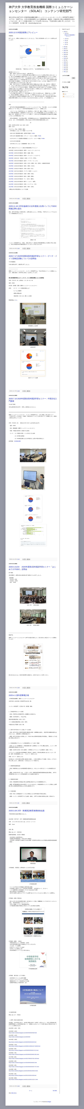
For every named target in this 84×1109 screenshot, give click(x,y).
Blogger (49, 1101)
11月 (66, 38)
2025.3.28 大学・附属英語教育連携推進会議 (26, 811)
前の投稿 (55, 1090)
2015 (65, 64)
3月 (66, 44)
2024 (65, 46)
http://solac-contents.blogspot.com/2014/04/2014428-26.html (23, 1070)
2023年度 (11, 155)
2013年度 (11, 181)
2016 (65, 62)
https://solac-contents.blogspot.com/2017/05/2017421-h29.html (24, 1058)
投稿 (64, 94)
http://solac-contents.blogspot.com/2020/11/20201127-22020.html (24, 1046)
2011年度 (11, 186)
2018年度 (11, 168)
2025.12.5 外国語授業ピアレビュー (23, 32)
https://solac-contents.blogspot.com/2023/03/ (19, 1036)
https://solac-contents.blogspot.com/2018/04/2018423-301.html (24, 1054)
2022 (65, 50)
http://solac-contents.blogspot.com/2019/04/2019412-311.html (23, 1050)
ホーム (30, 1090)
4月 (66, 42)
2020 (65, 54)
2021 (65, 52)
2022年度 (11, 158)
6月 (66, 40)
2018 (65, 58)
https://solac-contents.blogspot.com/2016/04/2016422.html (23, 1062)
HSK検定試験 (17, 441)
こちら (15, 300)
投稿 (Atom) (13, 1093)
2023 (65, 48)
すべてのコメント (67, 96)
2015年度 (11, 176)
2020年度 (11, 163)
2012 (65, 69)
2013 (65, 67)
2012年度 (11, 184)
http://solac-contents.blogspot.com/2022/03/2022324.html (22, 1042)
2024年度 (11, 153)
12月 (66, 33)
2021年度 (11, 160)
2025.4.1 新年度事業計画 (19, 695)
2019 (65, 56)
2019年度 (11, 166)
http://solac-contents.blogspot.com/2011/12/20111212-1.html (23, 1079)
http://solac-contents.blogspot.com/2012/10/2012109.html (22, 1075)
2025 (65, 31)
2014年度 (11, 179)
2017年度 (11, 171)
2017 (65, 60)
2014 (65, 65)
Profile (33, 133)
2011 (65, 71)
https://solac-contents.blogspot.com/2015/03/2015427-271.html (24, 1066)
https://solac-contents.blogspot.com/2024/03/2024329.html (23, 1032)
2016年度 (11, 173)
